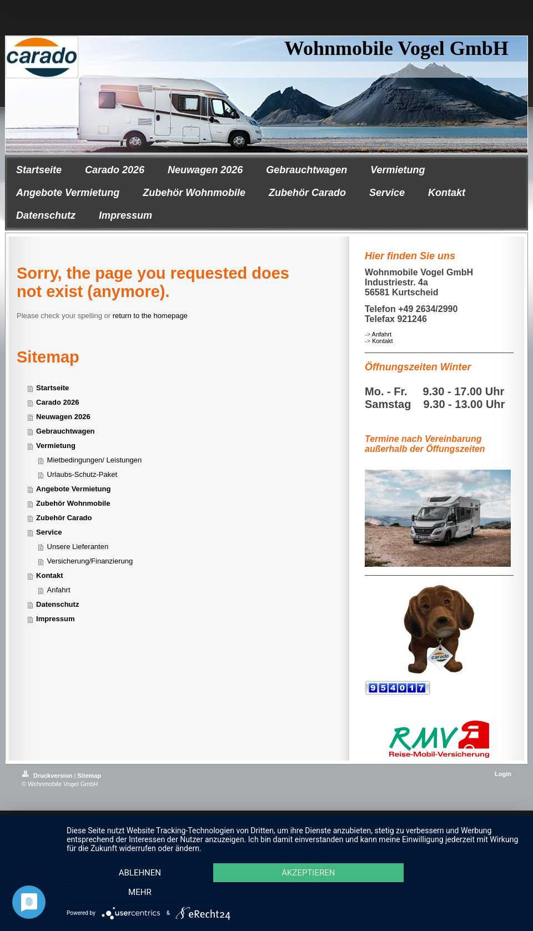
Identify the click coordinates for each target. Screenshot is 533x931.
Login (503, 774)
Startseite (52, 388)
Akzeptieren (301, 873)
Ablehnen (138, 873)
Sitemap (89, 775)
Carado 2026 (57, 402)
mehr (137, 892)
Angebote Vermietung (73, 489)
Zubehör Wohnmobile (73, 503)
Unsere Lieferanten (78, 546)
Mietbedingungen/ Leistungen (94, 460)
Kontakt (382, 341)
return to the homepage (150, 315)
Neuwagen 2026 (63, 416)
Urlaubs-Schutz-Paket (82, 474)
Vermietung (56, 445)
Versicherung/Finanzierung (90, 561)
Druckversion (48, 775)
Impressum (55, 619)
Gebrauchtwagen (65, 431)
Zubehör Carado (64, 518)
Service (49, 532)
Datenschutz (57, 604)
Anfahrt (381, 334)
